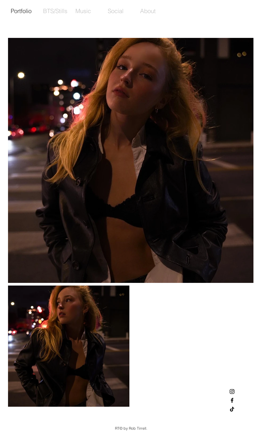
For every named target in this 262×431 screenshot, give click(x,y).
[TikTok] (232, 409)
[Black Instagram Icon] (232, 391)
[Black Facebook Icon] (232, 400)
